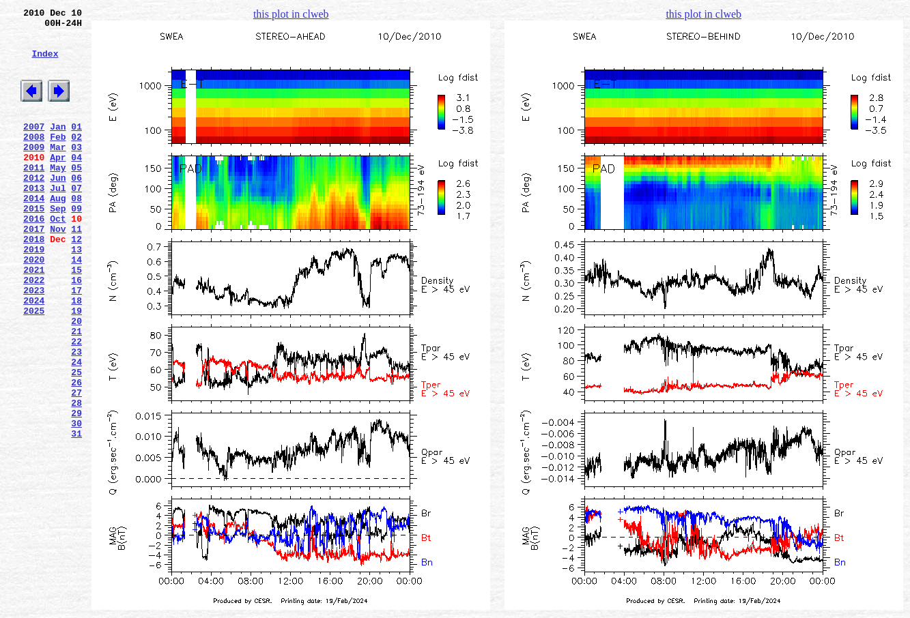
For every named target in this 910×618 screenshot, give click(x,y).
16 (76, 331)
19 (76, 368)
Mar (58, 171)
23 (76, 417)
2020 (33, 306)
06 (76, 208)
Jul (58, 220)
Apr (58, 183)
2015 (33, 245)
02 (76, 159)
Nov (58, 269)
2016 (33, 257)
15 (76, 318)
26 (76, 453)
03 (76, 171)
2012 (33, 208)
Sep (58, 245)
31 (76, 515)
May (58, 196)
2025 (33, 368)
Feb (58, 159)
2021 (33, 318)
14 (76, 306)
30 (76, 503)
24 (76, 429)
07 (76, 220)
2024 (33, 355)
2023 (33, 343)
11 (76, 269)
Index (44, 63)
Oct (58, 257)
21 (76, 392)
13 (76, 294)
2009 (33, 171)
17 (76, 343)
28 (76, 478)
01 (76, 147)
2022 (33, 331)
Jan (58, 147)
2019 (33, 294)
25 (76, 441)
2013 (33, 220)
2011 (33, 196)
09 (76, 245)
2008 (33, 159)
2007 (33, 147)
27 (76, 466)
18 (76, 355)
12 (76, 282)
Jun (58, 208)
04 (76, 183)
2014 (33, 232)
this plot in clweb (291, 14)
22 (76, 404)
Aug (58, 232)
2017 (33, 269)
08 (76, 232)
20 (76, 380)
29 (76, 490)
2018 (33, 282)
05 (76, 196)
